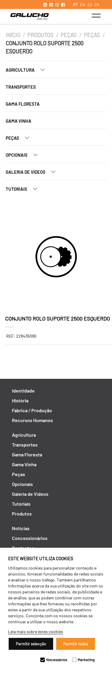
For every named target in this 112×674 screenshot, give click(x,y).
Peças (69, 35)
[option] (56, 257)
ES (90, 4)
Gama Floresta (23, 104)
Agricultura (28, 70)
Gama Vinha (18, 121)
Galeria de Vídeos (33, 172)
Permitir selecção (31, 643)
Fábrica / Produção (32, 410)
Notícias (21, 528)
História (20, 400)
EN (82, 4)
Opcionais (24, 155)
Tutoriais (24, 189)
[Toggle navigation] (96, 15)
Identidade (23, 390)
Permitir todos (75, 643)
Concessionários (29, 538)
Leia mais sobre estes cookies (35, 631)
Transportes (21, 87)
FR (97, 4)
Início (13, 35)
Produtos (40, 35)
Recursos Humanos (32, 420)
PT (75, 4)
